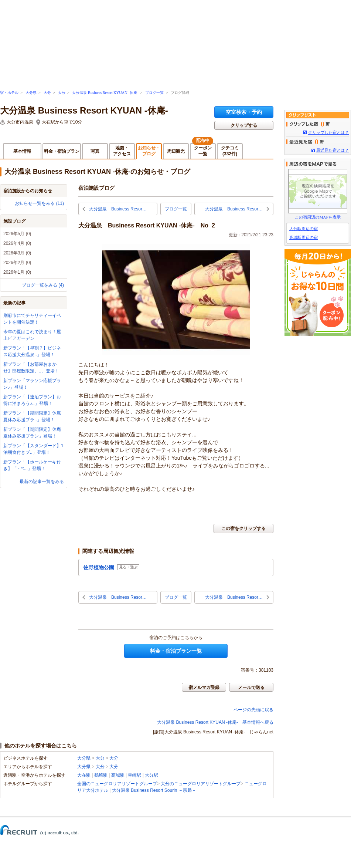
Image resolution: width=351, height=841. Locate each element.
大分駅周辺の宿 (303, 228)
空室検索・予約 (244, 112)
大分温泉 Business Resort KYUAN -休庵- (105, 93)
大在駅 (84, 775)
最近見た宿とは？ (332, 150)
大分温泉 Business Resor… (118, 209)
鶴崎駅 (101, 775)
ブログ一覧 (154, 93)
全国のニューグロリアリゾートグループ (117, 783)
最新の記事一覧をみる (42, 481)
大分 (47, 93)
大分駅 (151, 775)
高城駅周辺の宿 (303, 237)
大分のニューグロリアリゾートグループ (201, 783)
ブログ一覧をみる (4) (43, 285)
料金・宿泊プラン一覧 (176, 651)
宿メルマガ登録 (203, 687)
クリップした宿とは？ (328, 132)
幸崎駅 (134, 775)
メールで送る (251, 687)
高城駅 (118, 775)
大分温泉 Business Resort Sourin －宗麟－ (154, 790)
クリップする (244, 125)
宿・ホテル (9, 93)
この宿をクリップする (243, 528)
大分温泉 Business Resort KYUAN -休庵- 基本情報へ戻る (215, 722)
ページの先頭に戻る (253, 709)
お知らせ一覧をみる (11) (39, 203)
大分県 (31, 93)
